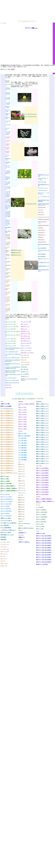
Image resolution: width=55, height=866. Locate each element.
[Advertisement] (13, 45)
